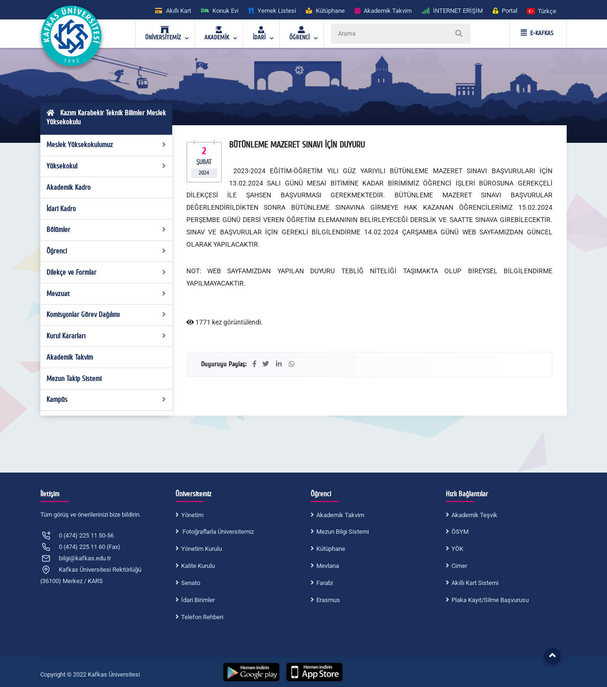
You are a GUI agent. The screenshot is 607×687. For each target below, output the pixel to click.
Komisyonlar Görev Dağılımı (106, 314)
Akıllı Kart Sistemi (474, 582)
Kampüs (106, 399)
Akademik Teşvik (474, 515)
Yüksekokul (106, 166)
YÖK (457, 548)
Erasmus (328, 599)
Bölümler (106, 229)
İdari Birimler (198, 599)
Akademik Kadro (68, 187)
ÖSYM (460, 531)
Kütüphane (330, 548)
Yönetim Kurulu (201, 548)
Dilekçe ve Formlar (106, 272)
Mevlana (327, 565)
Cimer (459, 565)
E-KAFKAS (537, 33)
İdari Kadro (61, 208)
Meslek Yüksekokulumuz (106, 144)
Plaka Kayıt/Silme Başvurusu (490, 599)
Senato (190, 582)
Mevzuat (106, 293)
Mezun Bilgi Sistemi (342, 531)
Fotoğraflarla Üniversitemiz (217, 531)
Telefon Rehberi (202, 617)
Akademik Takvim (69, 357)
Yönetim (192, 515)
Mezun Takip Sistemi (73, 378)
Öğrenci (106, 251)
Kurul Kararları (106, 336)
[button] (542, 10)
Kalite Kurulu (198, 565)
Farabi (324, 582)
